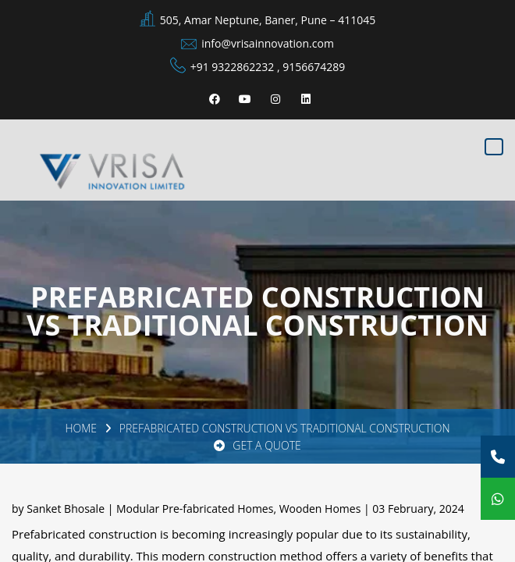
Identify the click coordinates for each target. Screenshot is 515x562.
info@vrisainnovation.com (267, 43)
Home (81, 428)
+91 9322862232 (232, 66)
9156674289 (313, 66)
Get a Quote (257, 445)
